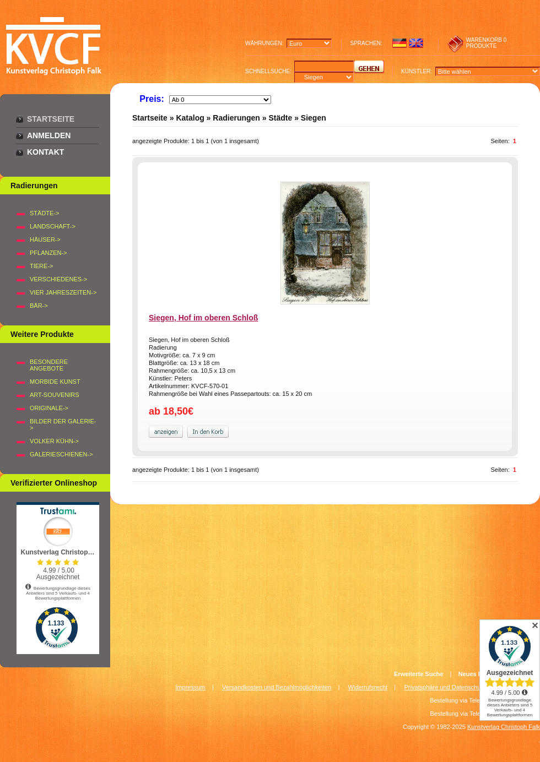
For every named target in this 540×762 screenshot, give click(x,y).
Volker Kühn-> (54, 441)
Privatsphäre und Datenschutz (444, 687)
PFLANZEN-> (48, 252)
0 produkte (486, 43)
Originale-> (49, 408)
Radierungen (236, 117)
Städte (280, 117)
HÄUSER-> (45, 239)
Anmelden (49, 135)
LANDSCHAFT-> (52, 226)
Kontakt (45, 152)
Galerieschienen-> (61, 454)
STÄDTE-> (44, 213)
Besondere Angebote (49, 365)
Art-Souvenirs (54, 394)
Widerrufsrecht (368, 687)
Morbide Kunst (55, 381)
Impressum (190, 687)
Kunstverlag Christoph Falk (503, 726)
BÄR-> (39, 305)
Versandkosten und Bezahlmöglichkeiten (276, 687)
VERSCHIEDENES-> (58, 279)
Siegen (313, 117)
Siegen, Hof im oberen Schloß (203, 317)
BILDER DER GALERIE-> (63, 424)
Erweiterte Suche (418, 674)
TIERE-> (41, 266)
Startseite (50, 119)
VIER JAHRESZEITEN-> (63, 292)
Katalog (190, 117)
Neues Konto (477, 674)
